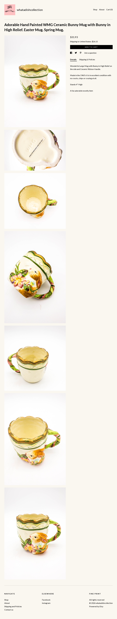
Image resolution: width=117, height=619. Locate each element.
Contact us (8, 610)
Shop (95, 9)
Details (73, 59)
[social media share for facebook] (71, 53)
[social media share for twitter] (76, 53)
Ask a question (90, 53)
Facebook (46, 600)
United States (85, 41)
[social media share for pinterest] (81, 53)
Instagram (46, 603)
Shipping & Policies (87, 59)
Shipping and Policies (13, 606)
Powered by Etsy (96, 606)
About (101, 9)
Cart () (109, 9)
